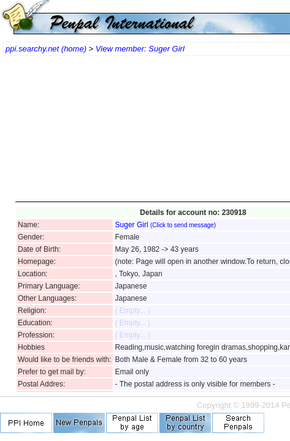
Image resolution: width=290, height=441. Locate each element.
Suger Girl (165, 225)
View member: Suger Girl (140, 48)
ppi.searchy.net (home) (46, 48)
